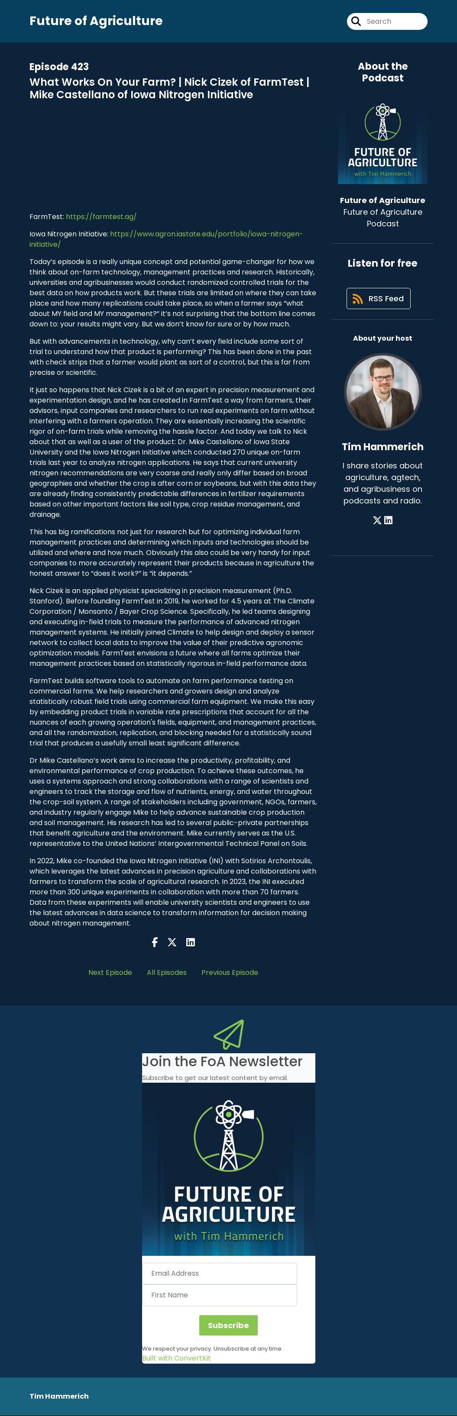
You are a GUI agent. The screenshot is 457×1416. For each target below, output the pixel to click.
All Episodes (167, 972)
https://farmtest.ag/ (101, 217)
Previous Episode (229, 972)
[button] (228, 1169)
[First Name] (219, 1295)
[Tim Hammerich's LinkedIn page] (388, 522)
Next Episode (110, 972)
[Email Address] (219, 1274)
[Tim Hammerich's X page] (377, 522)
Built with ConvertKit (176, 1359)
